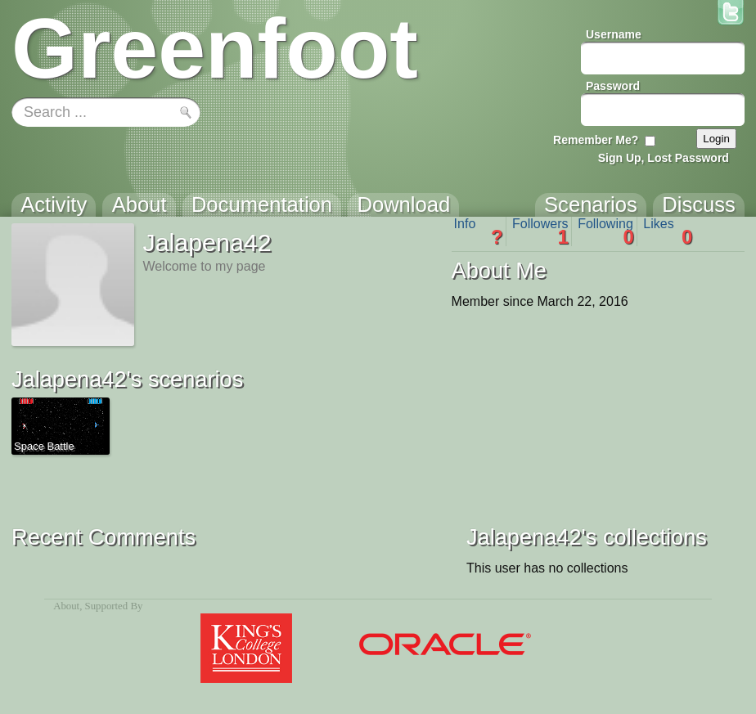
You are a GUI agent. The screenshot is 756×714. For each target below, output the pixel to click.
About (66, 606)
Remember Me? (595, 139)
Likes (667, 231)
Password (613, 85)
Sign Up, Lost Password (663, 157)
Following (606, 231)
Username (613, 34)
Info (478, 231)
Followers (540, 231)
